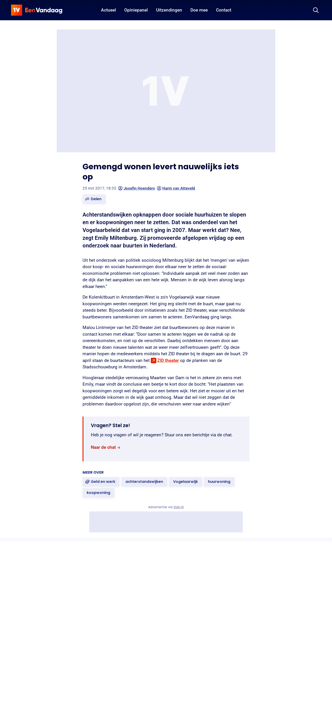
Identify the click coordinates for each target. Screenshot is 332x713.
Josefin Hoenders (136, 188)
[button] (94, 199)
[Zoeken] (316, 10)
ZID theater (168, 360)
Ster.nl (179, 507)
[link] (106, 447)
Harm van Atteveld (176, 188)
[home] (36, 10)
